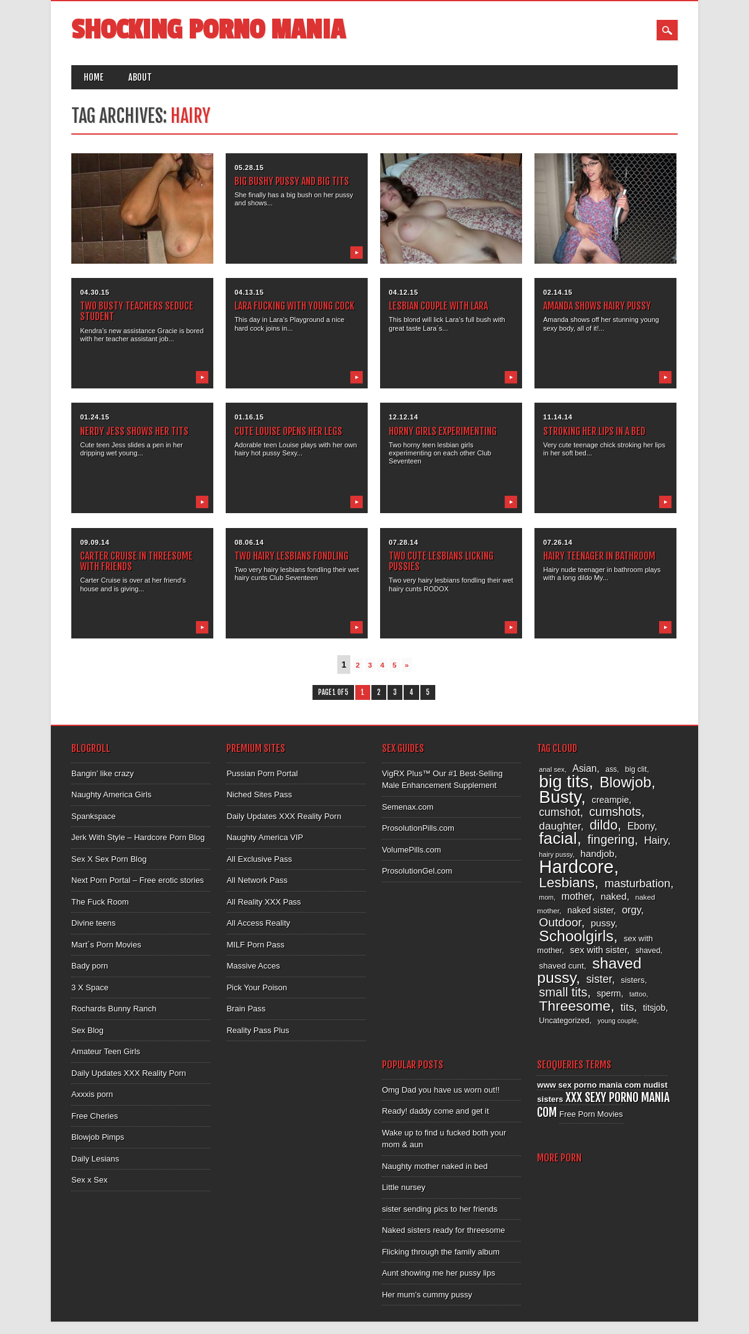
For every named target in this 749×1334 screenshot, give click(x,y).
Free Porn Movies (591, 1114)
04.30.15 (94, 292)
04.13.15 (249, 292)
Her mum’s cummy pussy (427, 1294)
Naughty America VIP (264, 837)
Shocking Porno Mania (208, 30)
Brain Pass (245, 1008)
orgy (631, 910)
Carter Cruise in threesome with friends (136, 561)
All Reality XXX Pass (263, 901)
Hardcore (576, 866)
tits (627, 1007)
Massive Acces (253, 965)
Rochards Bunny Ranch (113, 1008)
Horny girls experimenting (443, 431)
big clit (636, 769)
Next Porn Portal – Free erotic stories (137, 880)
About (140, 77)
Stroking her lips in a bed (594, 431)
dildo (604, 825)
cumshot (559, 812)
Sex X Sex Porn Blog (108, 859)
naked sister (590, 910)
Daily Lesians (95, 1158)
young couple (617, 1020)
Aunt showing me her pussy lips (438, 1273)
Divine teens (93, 923)
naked (614, 896)
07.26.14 (557, 542)
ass (612, 769)
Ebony (641, 826)
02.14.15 (557, 292)
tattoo (637, 994)
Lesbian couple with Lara (438, 306)
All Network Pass (256, 880)
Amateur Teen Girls (105, 1051)
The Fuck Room (99, 901)
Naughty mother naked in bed (435, 1166)
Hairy (656, 840)
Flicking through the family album (441, 1251)
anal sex (551, 769)
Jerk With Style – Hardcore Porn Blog (138, 837)
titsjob (654, 1008)
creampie (610, 800)
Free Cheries (94, 1116)
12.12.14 (403, 417)
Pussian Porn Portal (262, 773)
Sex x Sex (89, 1179)
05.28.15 (249, 167)
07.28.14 (403, 542)
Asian (584, 768)
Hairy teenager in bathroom (599, 556)
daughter (559, 826)
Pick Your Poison (256, 987)
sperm (608, 993)
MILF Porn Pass (255, 944)
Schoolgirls (576, 936)
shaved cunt (561, 965)
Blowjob (626, 782)
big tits (563, 781)
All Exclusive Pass (258, 859)
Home (94, 77)
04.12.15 (403, 292)
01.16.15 (249, 417)
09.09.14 (94, 542)
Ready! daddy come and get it (435, 1111)
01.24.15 (94, 417)
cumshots (615, 811)
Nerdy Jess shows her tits (134, 431)
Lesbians (567, 882)
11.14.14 (557, 417)
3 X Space (90, 987)
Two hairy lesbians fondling (291, 556)
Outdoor (560, 922)
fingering (610, 839)
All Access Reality (258, 923)
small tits (563, 992)
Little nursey (403, 1187)
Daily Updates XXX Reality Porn (128, 1073)
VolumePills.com (411, 849)
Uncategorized (564, 1020)
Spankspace (93, 816)
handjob (597, 853)
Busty (560, 797)
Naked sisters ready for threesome (443, 1230)
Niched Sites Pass (259, 794)
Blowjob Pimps (97, 1137)
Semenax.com (407, 807)
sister (598, 979)
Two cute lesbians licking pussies (441, 561)
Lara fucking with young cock (294, 306)
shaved (648, 950)
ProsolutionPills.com (418, 828)
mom (546, 897)
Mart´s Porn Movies (106, 944)
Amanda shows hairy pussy (597, 306)
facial (558, 838)
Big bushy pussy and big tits (291, 181)
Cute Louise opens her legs (288, 431)
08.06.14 (249, 542)
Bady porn (89, 965)
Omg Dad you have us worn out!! (441, 1090)
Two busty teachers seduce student (136, 311)
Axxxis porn (92, 1094)
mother (577, 896)
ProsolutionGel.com (417, 870)
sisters (633, 980)
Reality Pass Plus (257, 1030)
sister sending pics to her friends (439, 1209)
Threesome (574, 1006)
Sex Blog (87, 1030)
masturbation (637, 883)
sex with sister (598, 950)
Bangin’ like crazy (102, 773)
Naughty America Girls (111, 794)
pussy (603, 923)
